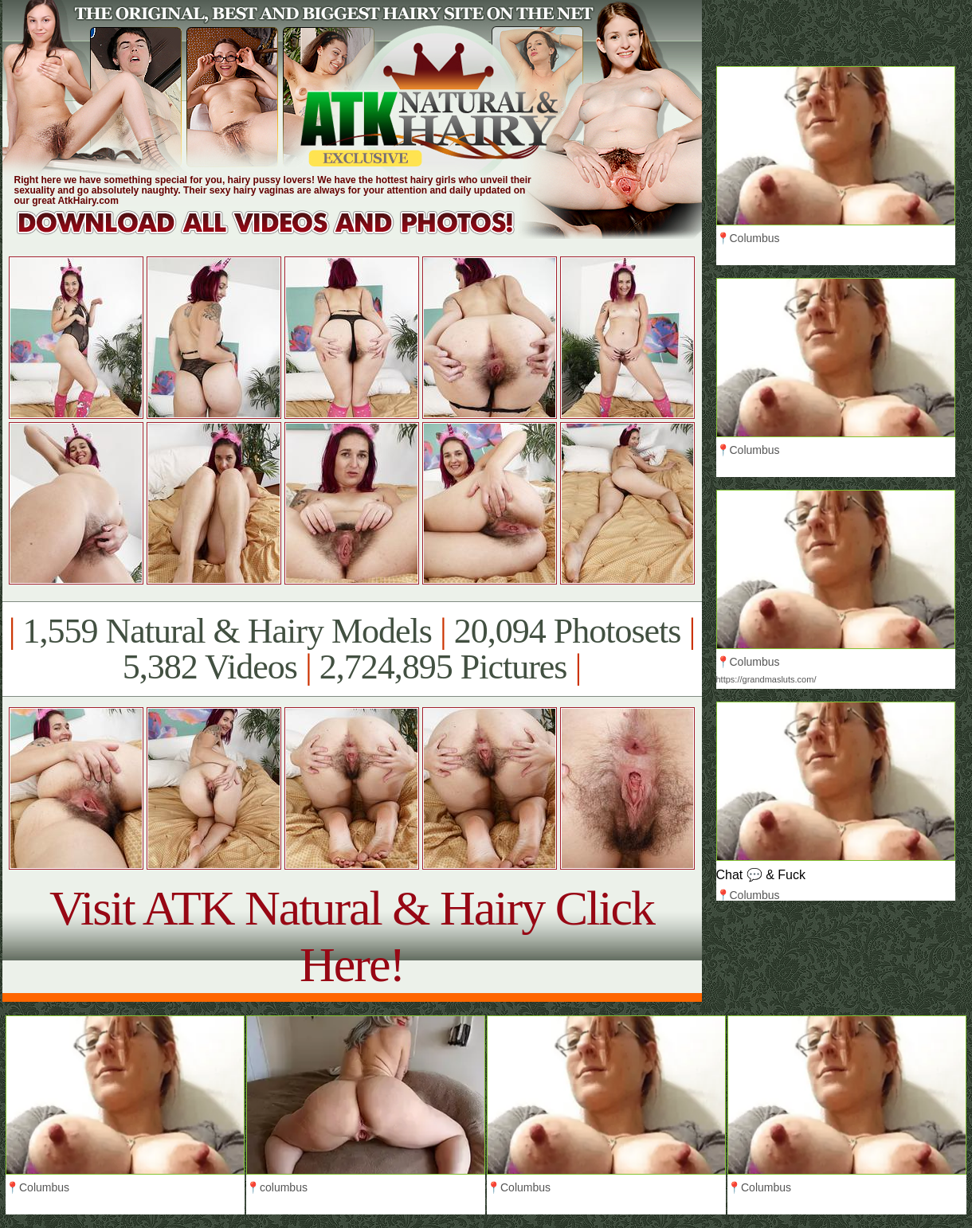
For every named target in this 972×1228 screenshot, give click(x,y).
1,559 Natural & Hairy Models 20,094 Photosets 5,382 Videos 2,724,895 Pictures (352, 649)
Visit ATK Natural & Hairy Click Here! (351, 936)
